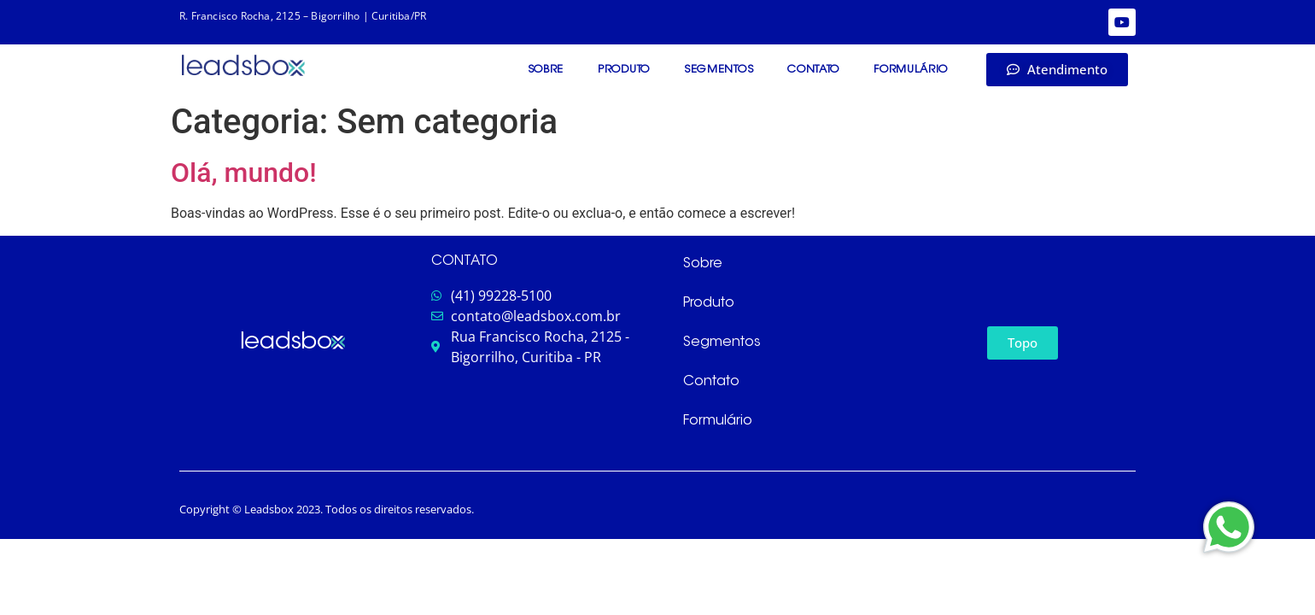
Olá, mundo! (244, 172)
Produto (624, 69)
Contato (813, 69)
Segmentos (718, 69)
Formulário (911, 69)
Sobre (546, 69)
